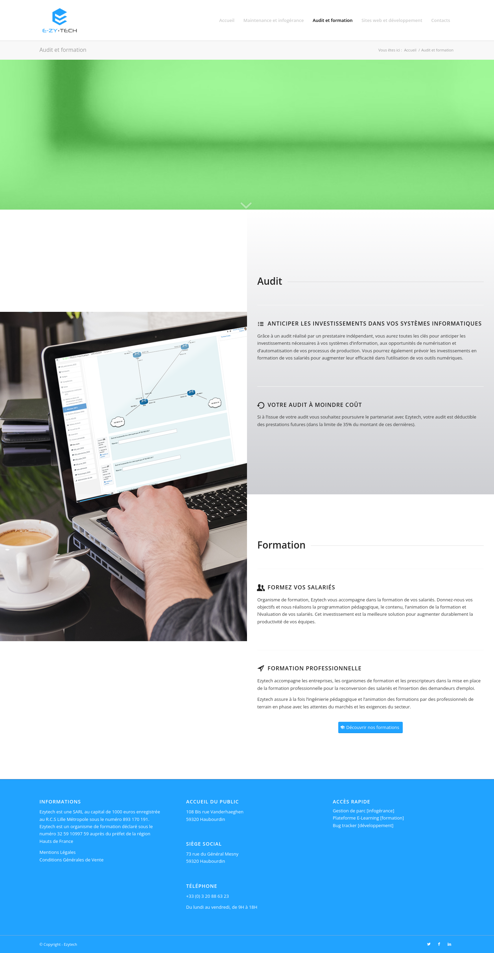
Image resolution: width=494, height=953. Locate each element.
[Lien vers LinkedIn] (449, 944)
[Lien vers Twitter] (429, 944)
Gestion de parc (349, 811)
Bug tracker (345, 825)
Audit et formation (62, 50)
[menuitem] (227, 20)
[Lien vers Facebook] (439, 944)
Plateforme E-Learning (356, 818)
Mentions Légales (57, 852)
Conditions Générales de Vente (71, 860)
